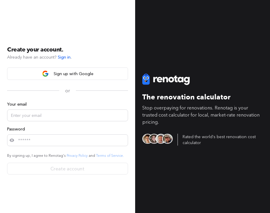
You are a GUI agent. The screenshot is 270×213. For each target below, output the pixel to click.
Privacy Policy (77, 155)
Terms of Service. (110, 155)
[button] (10, 140)
